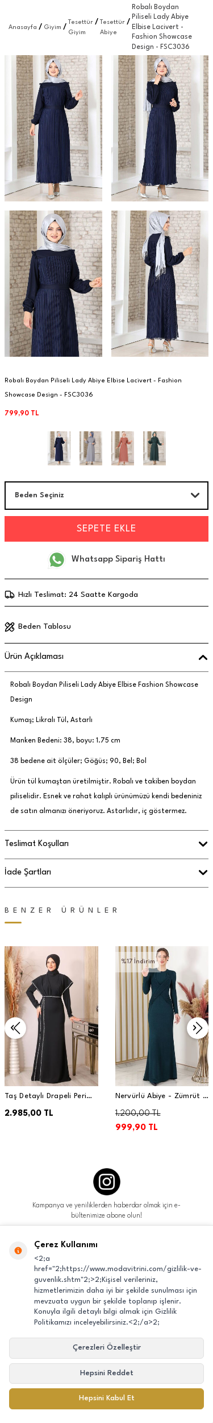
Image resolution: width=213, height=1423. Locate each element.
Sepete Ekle (106, 529)
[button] (15, 1028)
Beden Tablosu (38, 627)
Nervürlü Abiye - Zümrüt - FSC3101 (161, 1097)
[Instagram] (106, 1181)
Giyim (52, 27)
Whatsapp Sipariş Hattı (106, 560)
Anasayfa (23, 27)
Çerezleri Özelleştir (107, 1347)
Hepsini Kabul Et (107, 1398)
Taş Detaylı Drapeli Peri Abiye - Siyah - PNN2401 (48, 1097)
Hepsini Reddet (106, 1373)
